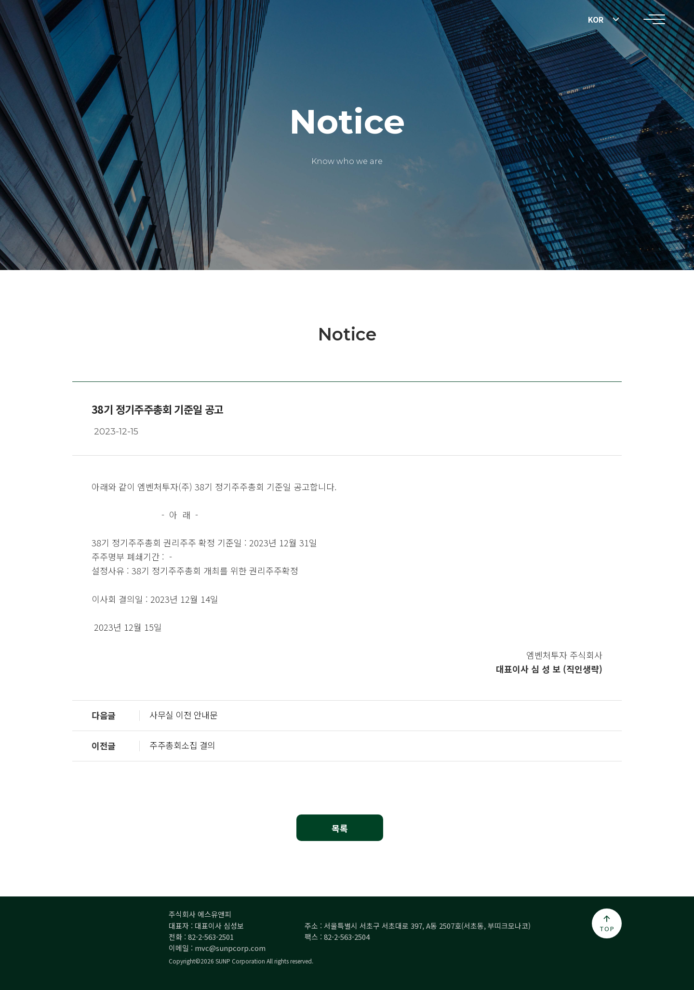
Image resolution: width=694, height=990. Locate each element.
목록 (340, 828)
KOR (595, 19)
